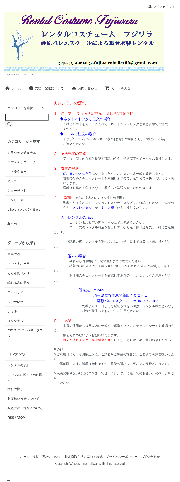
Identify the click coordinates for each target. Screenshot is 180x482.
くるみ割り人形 (18, 273)
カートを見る (117, 88)
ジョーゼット (17, 190)
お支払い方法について (23, 398)
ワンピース (15, 200)
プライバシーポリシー (122, 456)
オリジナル (15, 320)
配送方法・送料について (24, 408)
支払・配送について (46, 88)
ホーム (13, 88)
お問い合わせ (84, 88)
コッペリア (15, 292)
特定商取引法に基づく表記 (84, 456)
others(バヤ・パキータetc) (24, 332)
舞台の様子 (15, 389)
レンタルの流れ (18, 365)
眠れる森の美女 (18, 282)
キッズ (12, 181)
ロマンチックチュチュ (23, 162)
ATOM (21, 417)
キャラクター (17, 171)
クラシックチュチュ (21, 152)
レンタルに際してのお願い (24, 377)
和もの (12, 224)
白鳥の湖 (13, 254)
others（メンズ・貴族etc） (24, 212)
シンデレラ (15, 301)
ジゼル (12, 311)
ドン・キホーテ (18, 263)
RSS (10, 417)
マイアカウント (161, 7)
